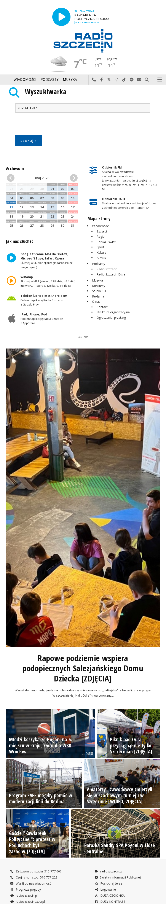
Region (101, 236)
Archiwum (15, 168)
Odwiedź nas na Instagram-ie (116, 80)
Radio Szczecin (107, 269)
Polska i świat (106, 242)
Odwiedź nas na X (109, 80)
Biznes (101, 258)
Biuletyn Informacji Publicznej (117, 899)
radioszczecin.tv (108, 893)
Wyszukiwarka (46, 91)
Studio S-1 (99, 291)
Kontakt (102, 307)
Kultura (102, 252)
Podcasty (50, 79)
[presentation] (48, 124)
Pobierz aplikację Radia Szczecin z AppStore (42, 318)
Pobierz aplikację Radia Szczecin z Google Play (44, 300)
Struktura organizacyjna (113, 312)
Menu (160, 80)
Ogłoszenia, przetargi (111, 317)
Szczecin (103, 231)
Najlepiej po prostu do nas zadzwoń (94, 80)
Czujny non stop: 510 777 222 (33, 899)
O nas (96, 301)
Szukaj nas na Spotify (132, 80)
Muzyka (70, 79)
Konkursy (98, 286)
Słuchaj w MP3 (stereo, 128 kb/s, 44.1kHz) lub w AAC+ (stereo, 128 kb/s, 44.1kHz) (48, 281)
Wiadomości (25, 79)
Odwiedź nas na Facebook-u (101, 80)
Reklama (98, 296)
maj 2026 (42, 178)
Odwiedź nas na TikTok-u (124, 80)
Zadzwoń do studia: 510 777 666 (36, 893)
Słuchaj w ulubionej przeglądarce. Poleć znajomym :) (46, 260)
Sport (100, 247)
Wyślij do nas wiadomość (139, 80)
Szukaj (147, 80)
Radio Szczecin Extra (111, 274)
